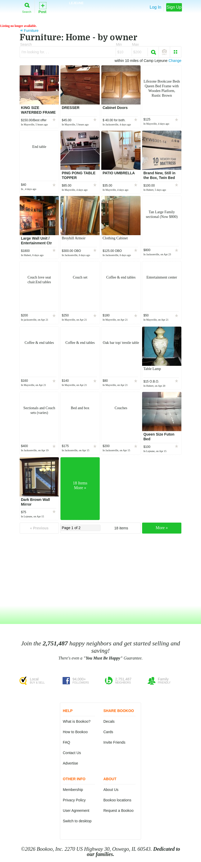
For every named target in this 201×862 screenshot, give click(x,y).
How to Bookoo (75, 732)
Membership (73, 790)
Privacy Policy (74, 800)
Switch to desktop (77, 821)
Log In (155, 7)
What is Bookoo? (77, 721)
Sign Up (174, 7)
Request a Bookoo (118, 810)
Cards (108, 732)
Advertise (70, 763)
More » (162, 527)
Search (26, 7)
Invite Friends (114, 742)
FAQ (66, 742)
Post (42, 7)
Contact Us (72, 753)
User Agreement (76, 810)
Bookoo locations (117, 800)
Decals (109, 721)
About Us (111, 790)
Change (175, 61)
